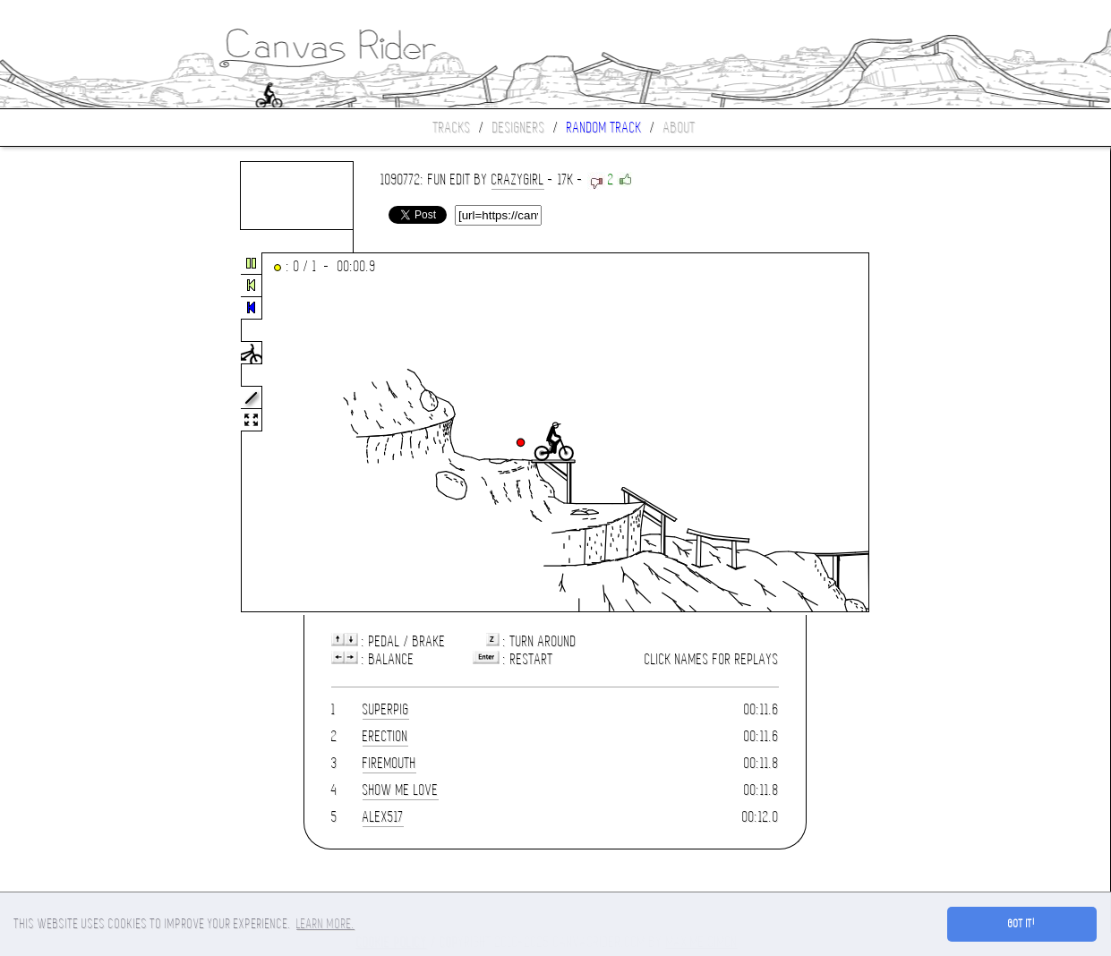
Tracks (452, 127)
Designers (518, 127)
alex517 (383, 816)
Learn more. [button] (325, 924)
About (679, 127)
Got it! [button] (1022, 924)
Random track (604, 127)
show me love (401, 790)
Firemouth (389, 763)
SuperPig (386, 709)
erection (385, 736)
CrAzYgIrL (517, 179)
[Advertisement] (75, 433)
